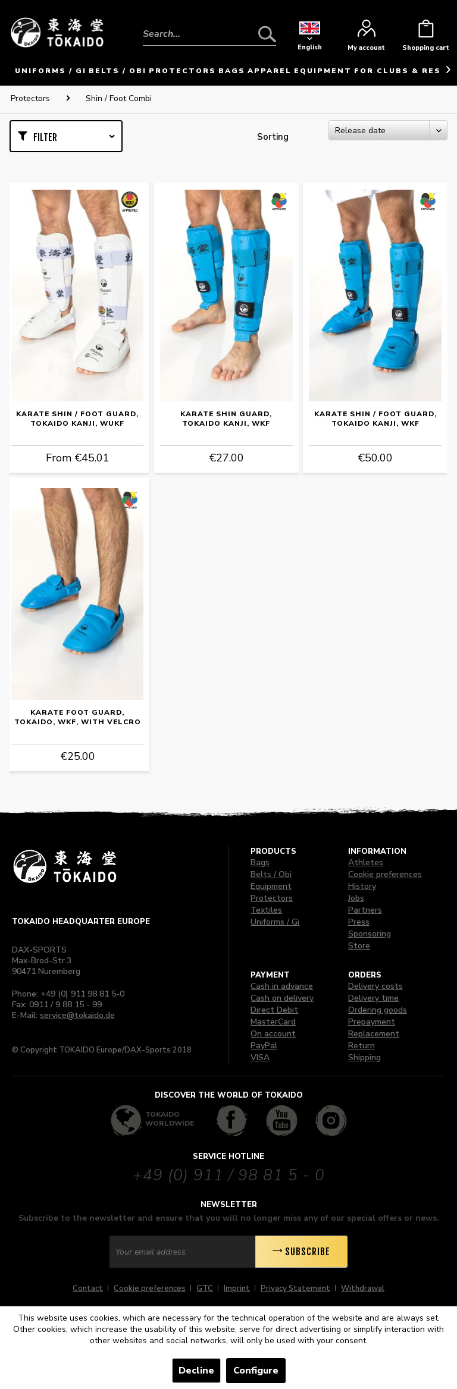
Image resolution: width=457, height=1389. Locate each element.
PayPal (264, 1045)
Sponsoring (369, 933)
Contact (88, 1288)
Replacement (373, 1033)
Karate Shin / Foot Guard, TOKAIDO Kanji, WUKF (77, 418)
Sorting (273, 137)
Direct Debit (274, 1010)
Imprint (237, 1288)
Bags (260, 862)
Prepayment (371, 1021)
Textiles (266, 910)
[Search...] (209, 34)
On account (273, 1033)
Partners (365, 910)
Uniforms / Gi (275, 922)
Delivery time (373, 998)
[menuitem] (209, 25)
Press (359, 922)
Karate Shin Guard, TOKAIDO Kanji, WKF (226, 418)
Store (359, 945)
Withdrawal (362, 1288)
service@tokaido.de (77, 1015)
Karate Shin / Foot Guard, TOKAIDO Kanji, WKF (375, 418)
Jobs (356, 898)
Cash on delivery (282, 998)
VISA (260, 1057)
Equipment (271, 886)
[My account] (366, 38)
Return (361, 1045)
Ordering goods (377, 1010)
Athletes (365, 862)
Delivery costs (375, 986)
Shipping (364, 1057)
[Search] (267, 34)
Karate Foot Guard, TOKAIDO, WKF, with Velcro (77, 717)
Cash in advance (282, 986)
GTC (204, 1288)
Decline (196, 1370)
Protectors (272, 898)
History (362, 886)
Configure (255, 1370)
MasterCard (273, 1021)
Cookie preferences (385, 874)
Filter (45, 137)
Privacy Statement (295, 1288)
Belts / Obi (271, 874)
